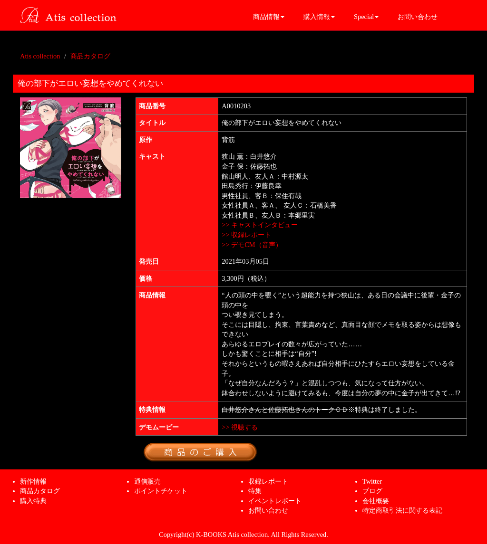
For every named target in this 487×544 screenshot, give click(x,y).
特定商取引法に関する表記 (402, 510)
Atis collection (40, 56)
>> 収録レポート (246, 235)
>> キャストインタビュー (260, 225)
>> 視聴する (240, 427)
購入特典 (33, 501)
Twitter (372, 481)
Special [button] (366, 16)
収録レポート (268, 481)
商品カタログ (90, 56)
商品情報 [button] (268, 16)
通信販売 (147, 481)
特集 (255, 491)
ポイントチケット (160, 491)
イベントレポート (275, 501)
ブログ (372, 491)
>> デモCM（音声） (252, 244)
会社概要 (375, 501)
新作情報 (33, 481)
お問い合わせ (418, 16)
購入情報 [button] (319, 16)
